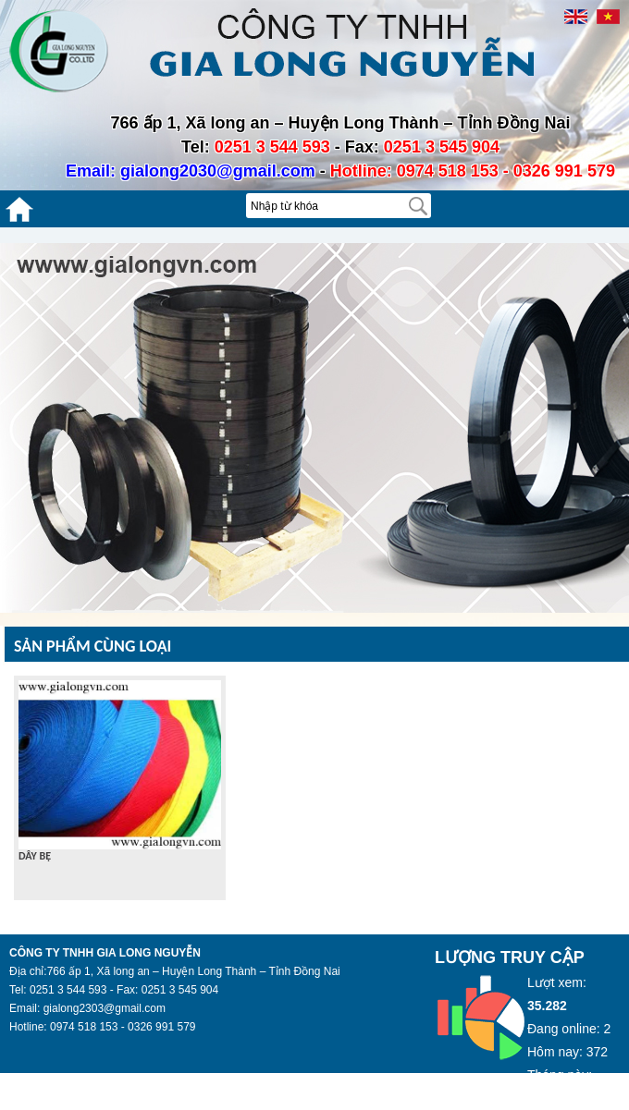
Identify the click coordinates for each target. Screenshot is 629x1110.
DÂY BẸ (34, 855)
